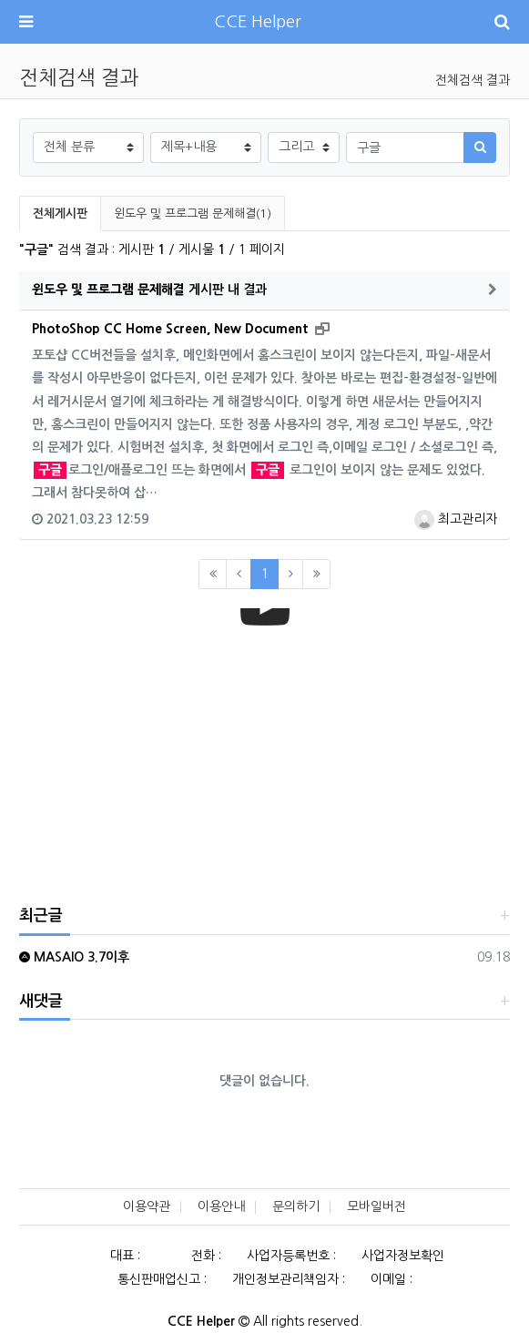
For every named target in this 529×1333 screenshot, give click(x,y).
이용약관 (146, 1206)
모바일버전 (376, 1206)
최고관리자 (455, 519)
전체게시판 (60, 213)
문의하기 (296, 1206)
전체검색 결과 (472, 80)
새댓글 (41, 1001)
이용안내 (221, 1206)
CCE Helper (257, 22)
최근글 (41, 915)
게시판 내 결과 (149, 289)
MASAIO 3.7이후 (74, 957)
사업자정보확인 (402, 1255)
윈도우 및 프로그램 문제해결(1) (192, 213)
